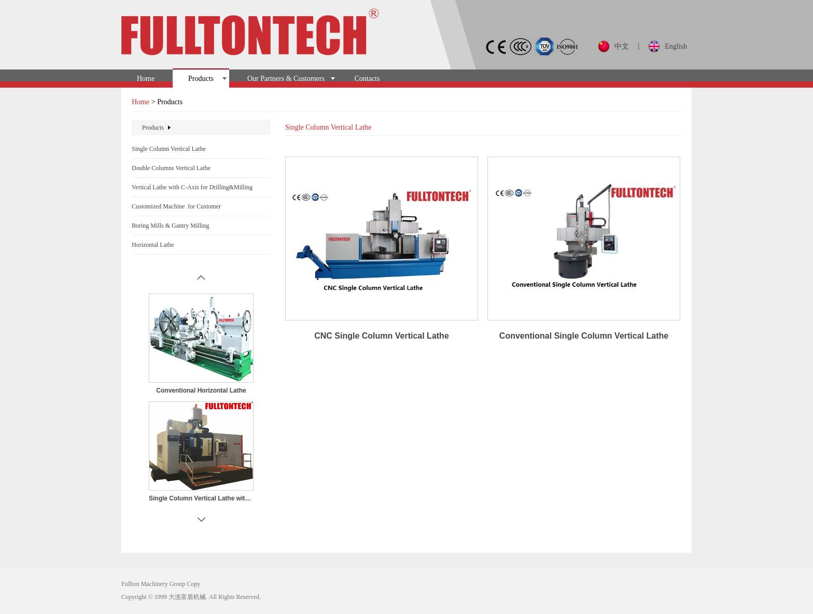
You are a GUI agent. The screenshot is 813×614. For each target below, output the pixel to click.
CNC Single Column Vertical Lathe (381, 335)
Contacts (367, 78)
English (676, 46)
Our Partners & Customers (286, 78)
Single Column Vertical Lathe (169, 148)
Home (146, 78)
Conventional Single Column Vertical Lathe (583, 335)
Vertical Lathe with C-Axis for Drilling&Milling (192, 187)
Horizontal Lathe (153, 244)
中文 (621, 46)
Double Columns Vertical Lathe (171, 168)
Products (201, 78)
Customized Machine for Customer (176, 206)
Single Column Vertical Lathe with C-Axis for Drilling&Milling (201, 498)
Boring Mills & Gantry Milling (170, 225)
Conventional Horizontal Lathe (201, 390)
